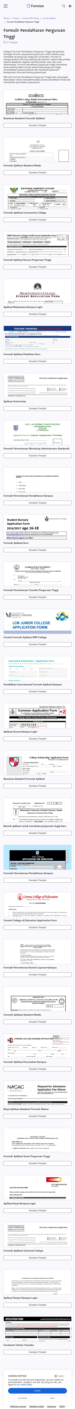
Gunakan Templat (37, 125)
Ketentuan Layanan (18, 1406)
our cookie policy (24, 1385)
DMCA (62, 1406)
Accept (37, 1391)
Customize (22, 1398)
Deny (52, 1398)
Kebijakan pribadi (37, 1406)
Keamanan (51, 1406)
